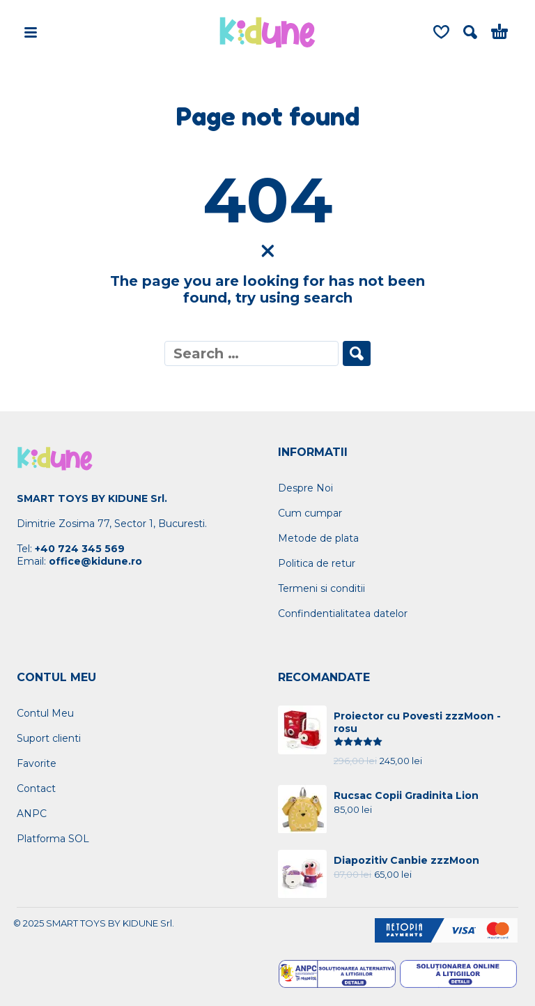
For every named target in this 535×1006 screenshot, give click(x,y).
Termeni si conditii (321, 588)
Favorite (36, 763)
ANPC (32, 813)
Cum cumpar (310, 513)
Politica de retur (316, 563)
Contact (36, 788)
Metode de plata (318, 538)
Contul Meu (45, 713)
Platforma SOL (53, 838)
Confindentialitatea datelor (343, 613)
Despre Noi (305, 488)
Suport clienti (49, 738)
